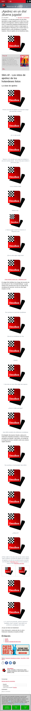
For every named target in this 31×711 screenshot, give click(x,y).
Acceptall (25, 707)
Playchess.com (14, 561)
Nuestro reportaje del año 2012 (13, 641)
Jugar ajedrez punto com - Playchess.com (15, 279)
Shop (3, 1)
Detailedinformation (7, 707)
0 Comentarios (26, 17)
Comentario (4, 689)
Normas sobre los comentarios (8, 681)
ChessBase (10, 668)
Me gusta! (20, 17)
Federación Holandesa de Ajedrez (12, 658)
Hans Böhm (23, 658)
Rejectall (16, 707)
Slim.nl (6, 640)
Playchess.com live (19, 563)
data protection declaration (20, 703)
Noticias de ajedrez (15, 7)
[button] (10, 1)
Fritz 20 (4, 56)
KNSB (6, 639)
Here (10, 701)
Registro (15, 687)
